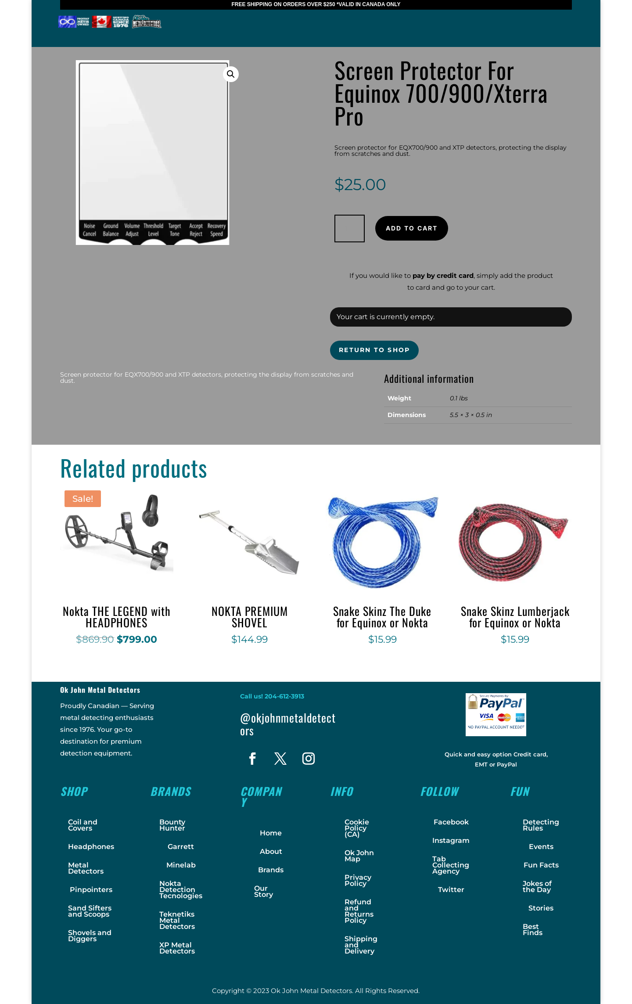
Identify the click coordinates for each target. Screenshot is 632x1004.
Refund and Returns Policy (359, 911)
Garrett (181, 846)
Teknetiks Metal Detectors (177, 920)
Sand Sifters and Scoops (89, 911)
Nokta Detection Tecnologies (180, 889)
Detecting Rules (541, 825)
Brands (271, 870)
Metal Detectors (86, 868)
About (271, 851)
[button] (231, 74)
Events (541, 846)
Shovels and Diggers (89, 935)
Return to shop (374, 350)
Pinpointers (91, 889)
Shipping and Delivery (361, 945)
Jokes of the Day (537, 886)
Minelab (181, 865)
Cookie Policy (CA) (357, 828)
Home (271, 833)
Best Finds (532, 929)
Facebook (451, 822)
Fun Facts (541, 865)
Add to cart (412, 228)
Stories (540, 908)
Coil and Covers (82, 825)
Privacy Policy (358, 880)
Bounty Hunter (172, 825)
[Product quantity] (349, 228)
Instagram (451, 840)
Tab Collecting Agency (450, 865)
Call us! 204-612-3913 (272, 696)
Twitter (451, 889)
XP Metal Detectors (177, 948)
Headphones (91, 846)
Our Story (263, 891)
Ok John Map (359, 856)
